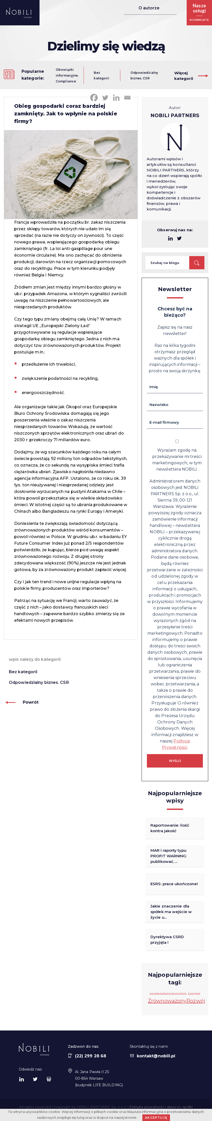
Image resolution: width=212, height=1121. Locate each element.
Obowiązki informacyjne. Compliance (67, 76)
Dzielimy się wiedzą (106, 46)
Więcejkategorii (183, 75)
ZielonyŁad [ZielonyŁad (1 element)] (194, 993)
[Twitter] (105, 98)
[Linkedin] (116, 98)
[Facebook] (94, 98)
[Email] (127, 98)
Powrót (21, 702)
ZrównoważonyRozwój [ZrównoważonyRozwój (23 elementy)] (176, 1001)
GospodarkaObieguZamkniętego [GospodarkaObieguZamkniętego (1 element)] (168, 993)
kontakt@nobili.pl (153, 1056)
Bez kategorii (23, 671)
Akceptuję (156, 1117)
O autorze (147, 8)
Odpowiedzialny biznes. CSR (39, 682)
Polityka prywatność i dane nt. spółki (161, 1107)
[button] (199, 12)
